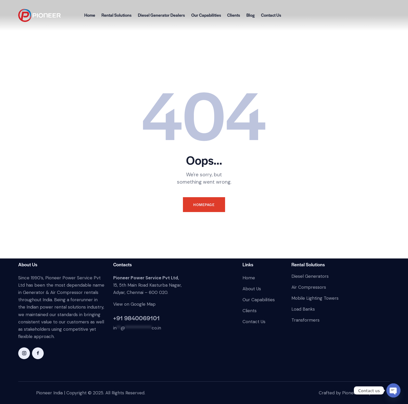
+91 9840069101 (136, 318)
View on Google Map (134, 304)
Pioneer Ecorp (357, 393)
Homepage (204, 204)
